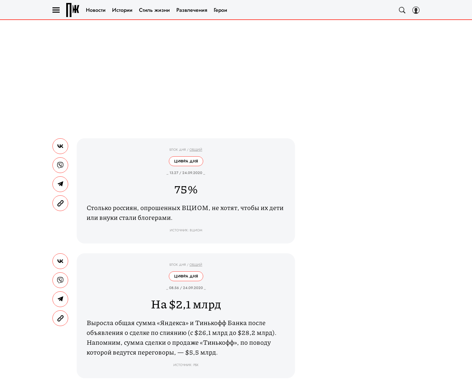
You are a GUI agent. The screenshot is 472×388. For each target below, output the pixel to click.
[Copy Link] (60, 203)
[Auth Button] (416, 10)
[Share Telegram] (60, 184)
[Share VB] (60, 165)
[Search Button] (402, 10)
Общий (195, 149)
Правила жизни (72, 10)
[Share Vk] (60, 146)
